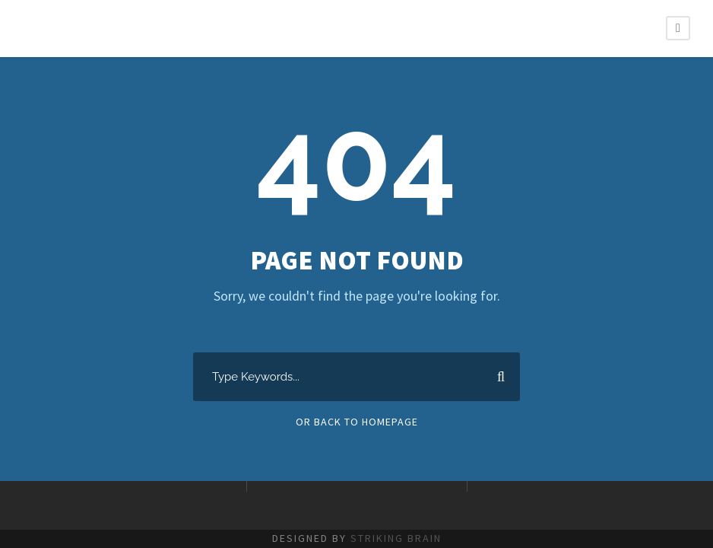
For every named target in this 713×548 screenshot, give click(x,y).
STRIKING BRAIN (396, 538)
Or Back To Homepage (357, 422)
